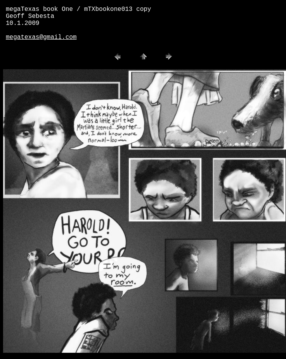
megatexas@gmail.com (41, 37)
